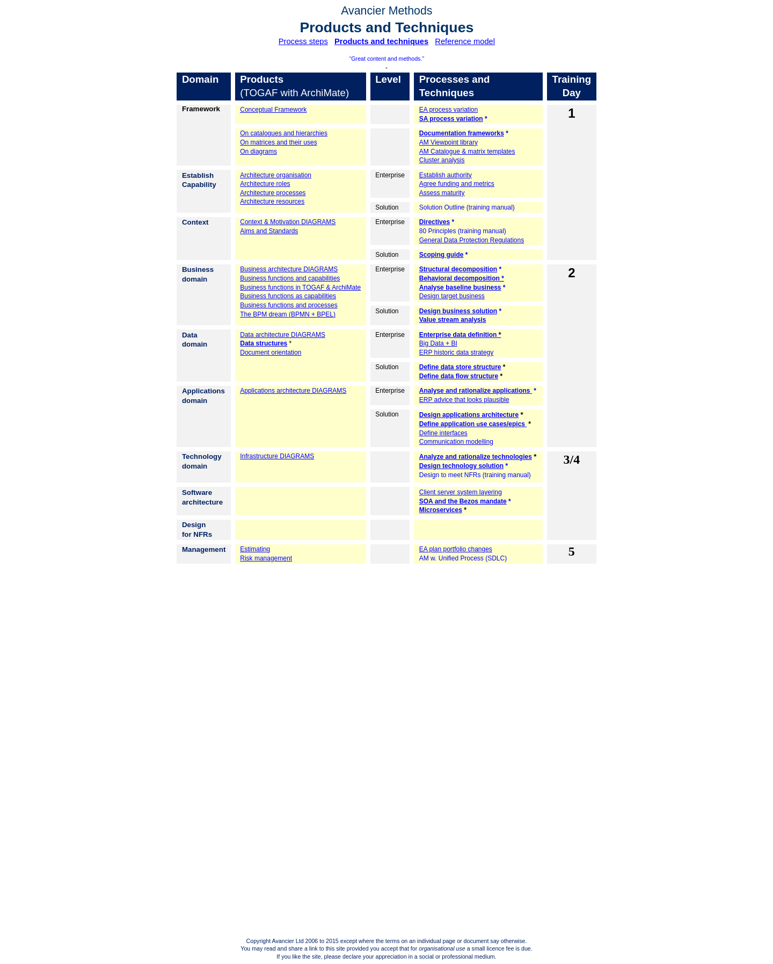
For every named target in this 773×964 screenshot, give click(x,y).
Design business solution (458, 311)
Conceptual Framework (273, 109)
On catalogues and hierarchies (283, 133)
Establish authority (445, 175)
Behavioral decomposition (459, 278)
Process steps (303, 41)
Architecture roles (265, 184)
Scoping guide (441, 254)
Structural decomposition (458, 269)
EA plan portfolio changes (455, 549)
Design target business (452, 296)
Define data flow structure (458, 376)
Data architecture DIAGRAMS (282, 335)
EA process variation (448, 109)
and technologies (475, 457)
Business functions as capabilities (288, 296)
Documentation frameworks (461, 133)
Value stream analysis (452, 319)
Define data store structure (460, 367)
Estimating (255, 549)
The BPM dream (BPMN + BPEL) (288, 314)
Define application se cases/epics (473, 424)
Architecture (275, 175)
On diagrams (258, 151)
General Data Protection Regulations (471, 240)
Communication (456, 441)
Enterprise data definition (458, 335)
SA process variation (451, 119)
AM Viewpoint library (448, 142)
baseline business (460, 287)
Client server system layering (460, 492)
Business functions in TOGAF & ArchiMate (300, 287)
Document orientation (270, 352)
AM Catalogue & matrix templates (467, 151)
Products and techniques (381, 41)
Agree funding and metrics (456, 184)
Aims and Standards (269, 231)
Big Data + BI (438, 343)
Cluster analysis (442, 160)
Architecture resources (272, 201)
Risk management (266, 558)
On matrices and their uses (278, 142)
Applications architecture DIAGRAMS (293, 390)
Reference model (465, 41)
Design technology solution (461, 466)
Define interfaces (443, 433)
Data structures (263, 343)
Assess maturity (442, 193)
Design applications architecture (469, 415)
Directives (434, 222)
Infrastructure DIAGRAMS (277, 456)
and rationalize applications (475, 390)
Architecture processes (272, 193)
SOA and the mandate (463, 501)
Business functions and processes (288, 305)
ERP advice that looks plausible (464, 400)
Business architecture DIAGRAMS (289, 269)
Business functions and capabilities (290, 278)
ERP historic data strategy (456, 352)
